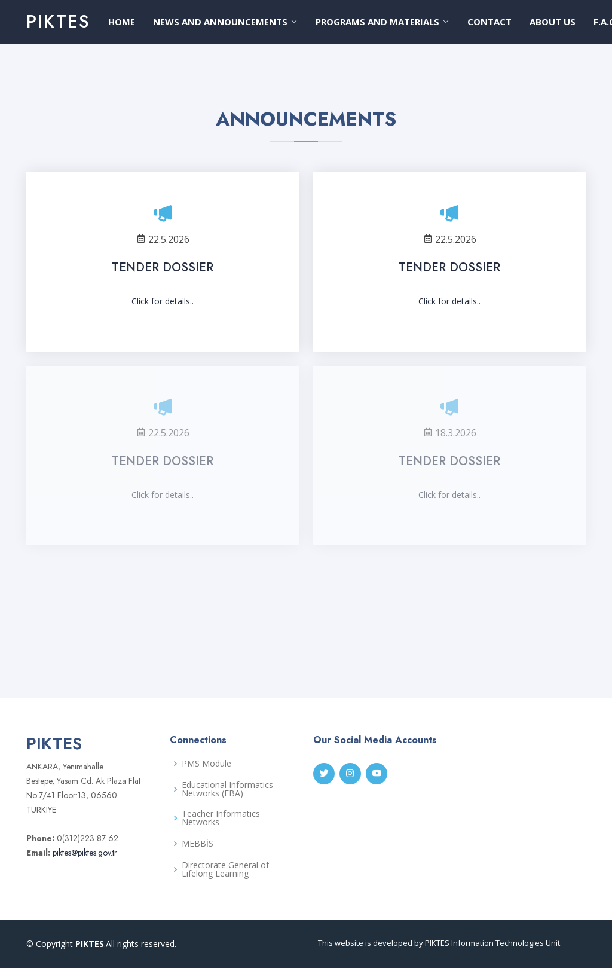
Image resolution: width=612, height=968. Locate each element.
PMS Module (206, 763)
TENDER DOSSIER (162, 267)
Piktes (575, 943)
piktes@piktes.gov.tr (83, 853)
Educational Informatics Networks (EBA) (227, 789)
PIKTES (58, 21)
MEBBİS (197, 843)
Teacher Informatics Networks (221, 818)
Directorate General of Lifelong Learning (225, 869)
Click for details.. (162, 301)
